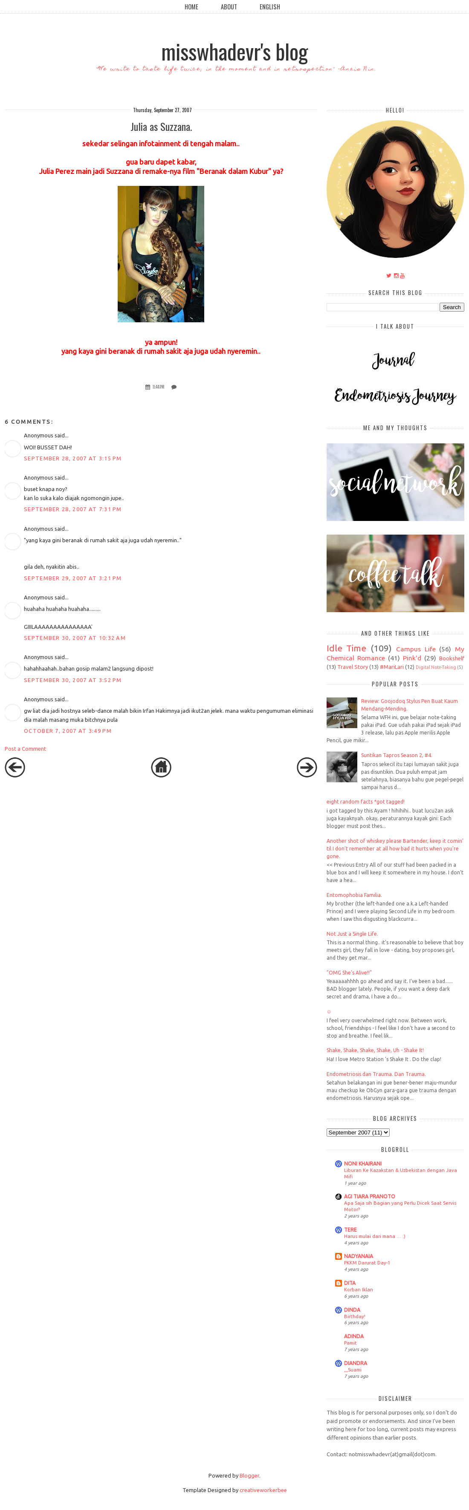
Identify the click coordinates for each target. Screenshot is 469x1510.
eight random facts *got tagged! (366, 801)
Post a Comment (25, 749)
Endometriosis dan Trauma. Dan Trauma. (376, 1074)
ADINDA (354, 1336)
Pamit (350, 1342)
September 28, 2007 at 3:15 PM (73, 458)
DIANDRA (355, 1363)
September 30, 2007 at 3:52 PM (73, 680)
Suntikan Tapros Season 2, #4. (396, 755)
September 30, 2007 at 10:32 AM (75, 638)
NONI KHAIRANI (363, 1163)
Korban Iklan (358, 1289)
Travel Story (352, 667)
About (229, 6)
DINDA (352, 1310)
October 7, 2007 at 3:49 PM (68, 731)
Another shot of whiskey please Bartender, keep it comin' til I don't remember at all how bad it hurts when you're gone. (395, 848)
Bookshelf (451, 658)
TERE (350, 1229)
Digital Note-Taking (436, 667)
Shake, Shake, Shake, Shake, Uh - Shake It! (375, 1050)
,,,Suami (353, 1369)
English (270, 6)
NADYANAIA (358, 1256)
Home (191, 6)
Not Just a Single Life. (352, 934)
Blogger (249, 1475)
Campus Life (416, 649)
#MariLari (392, 667)
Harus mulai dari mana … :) (374, 1236)
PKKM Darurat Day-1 (367, 1262)
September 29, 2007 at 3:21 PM (73, 578)
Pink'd (412, 658)
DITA (350, 1283)
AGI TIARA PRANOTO (369, 1196)
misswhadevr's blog (234, 51)
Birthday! (354, 1316)
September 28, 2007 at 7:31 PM (73, 509)
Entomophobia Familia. (354, 895)
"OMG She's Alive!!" (349, 972)
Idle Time (347, 648)
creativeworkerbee (263, 1490)
